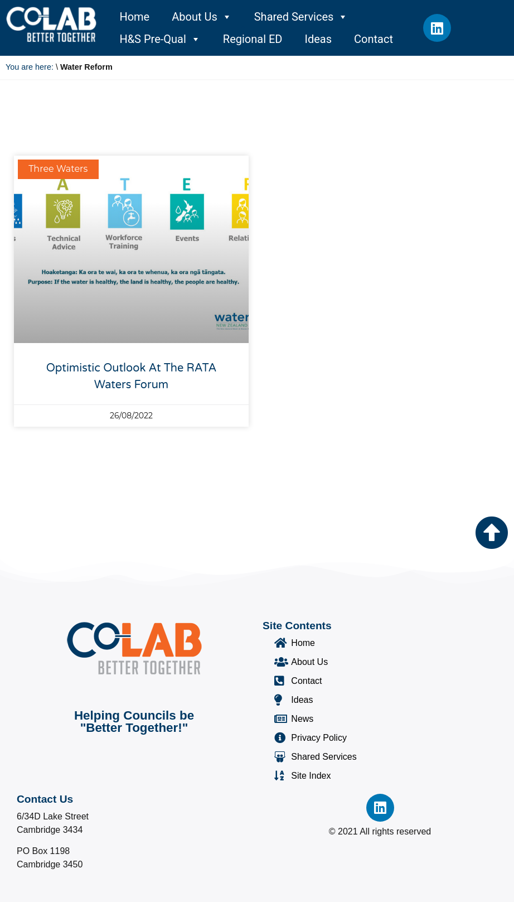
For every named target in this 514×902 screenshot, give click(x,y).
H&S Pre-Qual (159, 39)
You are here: (30, 66)
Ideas (318, 39)
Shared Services (301, 17)
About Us (202, 17)
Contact (373, 39)
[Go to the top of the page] (491, 532)
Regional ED (253, 39)
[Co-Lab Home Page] (51, 24)
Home (134, 16)
